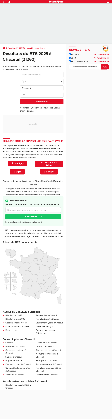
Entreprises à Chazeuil (46, 360)
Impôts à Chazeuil (13, 360)
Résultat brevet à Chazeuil (48, 319)
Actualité (74, 54)
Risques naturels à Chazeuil (48, 350)
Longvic (30, 111)
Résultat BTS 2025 (16, 48)
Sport (72, 58)
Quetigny (35, 108)
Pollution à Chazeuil (45, 346)
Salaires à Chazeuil (13, 357)
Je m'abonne (30, 217)
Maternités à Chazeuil (15, 346)
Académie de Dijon (36, 48)
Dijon (22, 111)
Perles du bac (11, 330)
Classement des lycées (16, 323)
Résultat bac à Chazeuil (46, 315)
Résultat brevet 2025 (15, 319)
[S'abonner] (89, 66)
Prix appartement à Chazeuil (49, 364)
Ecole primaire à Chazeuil (17, 326)
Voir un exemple (101, 54)
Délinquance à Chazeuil (46, 343)
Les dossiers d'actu (78, 61)
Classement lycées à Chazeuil (49, 323)
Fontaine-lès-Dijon (49, 108)
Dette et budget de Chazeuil (18, 364)
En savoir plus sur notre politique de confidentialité (23, 222)
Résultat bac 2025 (13, 315)
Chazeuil (9, 343)
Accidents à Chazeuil (14, 375)
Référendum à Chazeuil (47, 375)
